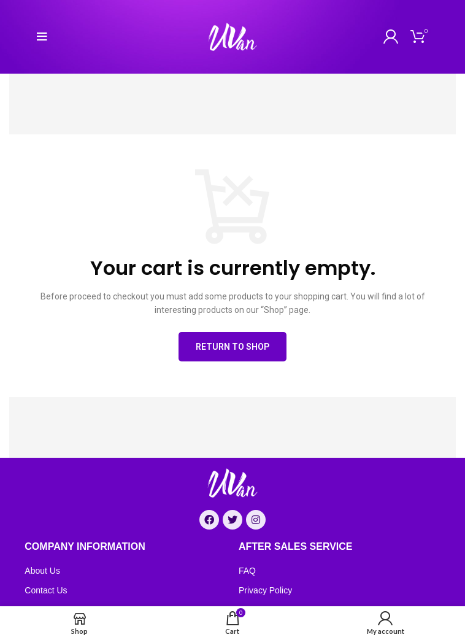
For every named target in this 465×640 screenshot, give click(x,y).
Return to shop (232, 347)
